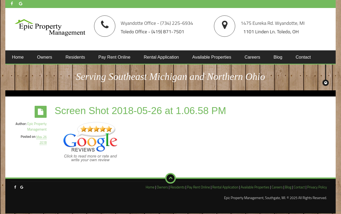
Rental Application (161, 57)
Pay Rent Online (114, 57)
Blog (278, 57)
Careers (252, 57)
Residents (75, 57)
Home (18, 57)
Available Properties (211, 57)
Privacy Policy (317, 187)
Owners (44, 57)
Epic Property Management (37, 126)
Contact (303, 57)
